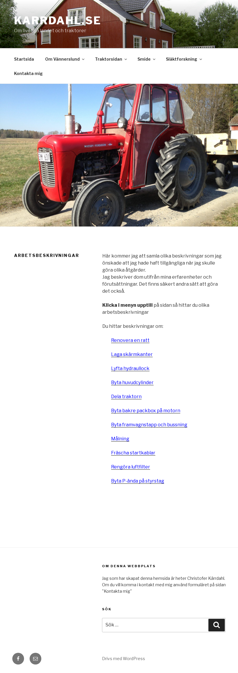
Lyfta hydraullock (130, 368)
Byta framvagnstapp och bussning (149, 424)
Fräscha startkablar (133, 453)
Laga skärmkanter (132, 354)
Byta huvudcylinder (132, 382)
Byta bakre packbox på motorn (145, 410)
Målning (120, 439)
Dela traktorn (126, 396)
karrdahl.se (57, 20)
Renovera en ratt (130, 340)
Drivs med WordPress (123, 658)
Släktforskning (184, 59)
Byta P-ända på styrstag (137, 481)
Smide (146, 59)
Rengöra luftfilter (130, 467)
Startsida (24, 59)
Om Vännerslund (65, 59)
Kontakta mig (28, 73)
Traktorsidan (111, 59)
